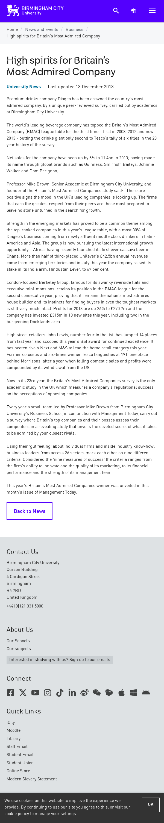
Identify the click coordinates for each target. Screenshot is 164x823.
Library (13, 739)
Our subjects (19, 649)
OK (151, 805)
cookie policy (16, 814)
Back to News (29, 511)
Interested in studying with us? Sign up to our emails (59, 660)
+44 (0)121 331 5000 (25, 606)
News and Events (41, 30)
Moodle (13, 730)
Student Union (20, 763)
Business (74, 30)
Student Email (20, 755)
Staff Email (17, 747)
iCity (11, 723)
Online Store (18, 771)
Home (12, 30)
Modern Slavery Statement (32, 779)
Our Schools (18, 641)
